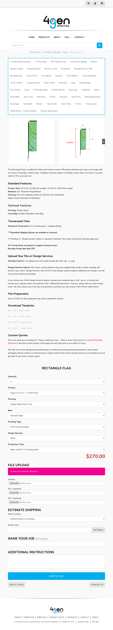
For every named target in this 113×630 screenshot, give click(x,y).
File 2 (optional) (14, 489)
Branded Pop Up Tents (83, 69)
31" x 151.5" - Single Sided (19, 322)
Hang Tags (73, 90)
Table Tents (66, 104)
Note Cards (28, 97)
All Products (35, 52)
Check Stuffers (72, 76)
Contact (79, 37)
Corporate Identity (89, 76)
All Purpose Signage (52, 52)
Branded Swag (16, 76)
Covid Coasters (16, 83)
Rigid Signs (14, 104)
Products (44, 37)
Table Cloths (52, 104)
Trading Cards (91, 104)
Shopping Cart (97, 584)
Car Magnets (46, 76)
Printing (12, 399)
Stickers (39, 104)
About (57, 37)
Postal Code (13, 525)
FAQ (68, 37)
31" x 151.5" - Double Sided (20, 328)
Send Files (41, 617)
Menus (96, 90)
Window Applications (49, 111)
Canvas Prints (31, 76)
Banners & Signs (16, 69)
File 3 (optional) (14, 498)
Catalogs (59, 76)
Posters (52, 97)
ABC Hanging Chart (58, 62)
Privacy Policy (68, 622)
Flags (65, 52)
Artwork (11, 479)
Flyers (27, 90)
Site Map (95, 622)
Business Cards (51, 69)
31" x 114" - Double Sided (19, 316)
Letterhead (86, 90)
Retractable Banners (93, 97)
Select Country (14, 514)
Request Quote (56, 617)
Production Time (16, 444)
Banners (94, 62)
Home (32, 37)
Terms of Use (83, 622)
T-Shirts (78, 104)
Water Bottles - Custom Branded (23, 111)
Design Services (15, 433)
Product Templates (24, 617)
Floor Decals (15, 90)
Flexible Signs (85, 83)
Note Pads (41, 97)
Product (11, 387)
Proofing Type (14, 421)
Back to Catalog (16, 584)
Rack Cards (76, 97)
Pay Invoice (72, 617)
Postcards (64, 97)
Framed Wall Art (58, 90)
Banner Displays (34, 69)
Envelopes (63, 83)
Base (10, 410)
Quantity (12, 376)
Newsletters (15, 97)
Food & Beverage (40, 90)
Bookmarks (65, 69)
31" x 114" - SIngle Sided (19, 310)
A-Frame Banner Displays (20, 62)
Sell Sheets (27, 104)
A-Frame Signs (41, 62)
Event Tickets (49, 83)
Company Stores (33, 83)
